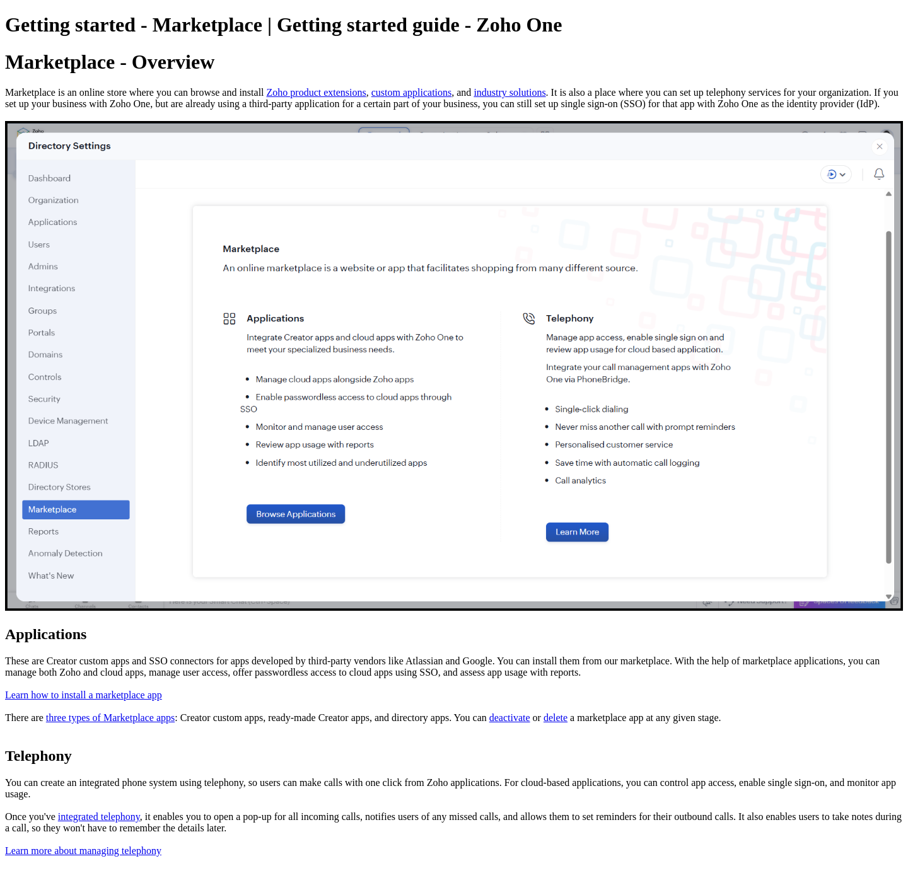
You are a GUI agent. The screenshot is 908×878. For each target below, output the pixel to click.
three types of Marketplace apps (110, 717)
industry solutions (509, 92)
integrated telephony (99, 816)
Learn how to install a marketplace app (83, 695)
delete (556, 717)
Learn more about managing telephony (83, 850)
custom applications (411, 92)
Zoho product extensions (316, 92)
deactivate (509, 717)
